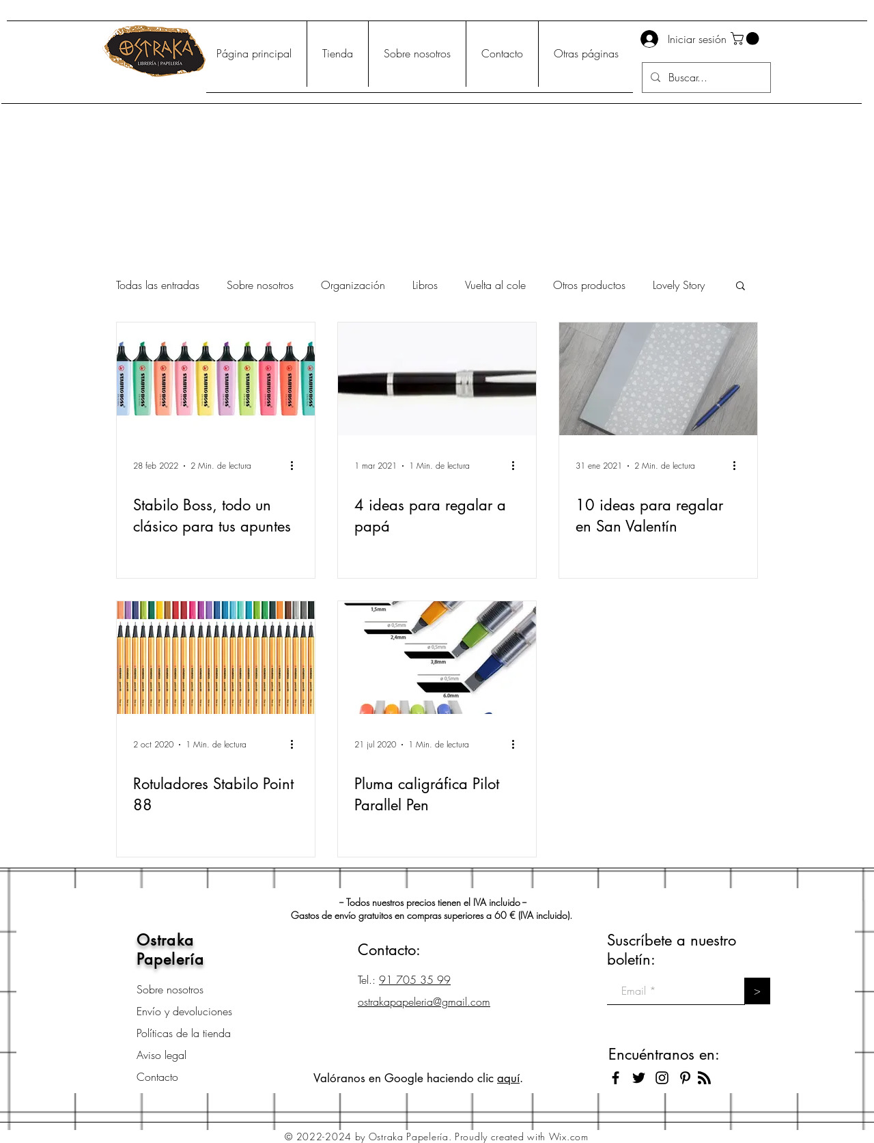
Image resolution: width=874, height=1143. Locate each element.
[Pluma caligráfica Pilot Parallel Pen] (437, 657)
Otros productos (589, 284)
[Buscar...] (705, 77)
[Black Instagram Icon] (662, 1077)
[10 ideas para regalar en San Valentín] (658, 378)
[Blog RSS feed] (704, 1078)
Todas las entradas (157, 284)
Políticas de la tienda (184, 1033)
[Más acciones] (296, 466)
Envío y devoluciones (184, 1011)
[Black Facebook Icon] (615, 1077)
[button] (746, 38)
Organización (353, 284)
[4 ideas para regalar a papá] (437, 378)
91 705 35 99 (415, 979)
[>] (757, 991)
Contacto (157, 1076)
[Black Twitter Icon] (638, 1077)
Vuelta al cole (495, 284)
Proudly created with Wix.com (522, 1136)
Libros (425, 284)
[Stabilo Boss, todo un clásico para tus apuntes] (216, 378)
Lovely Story (679, 284)
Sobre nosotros (260, 284)
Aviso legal (161, 1054)
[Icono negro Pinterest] (685, 1077)
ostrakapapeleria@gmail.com (424, 1001)
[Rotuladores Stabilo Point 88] (216, 657)
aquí (508, 1078)
